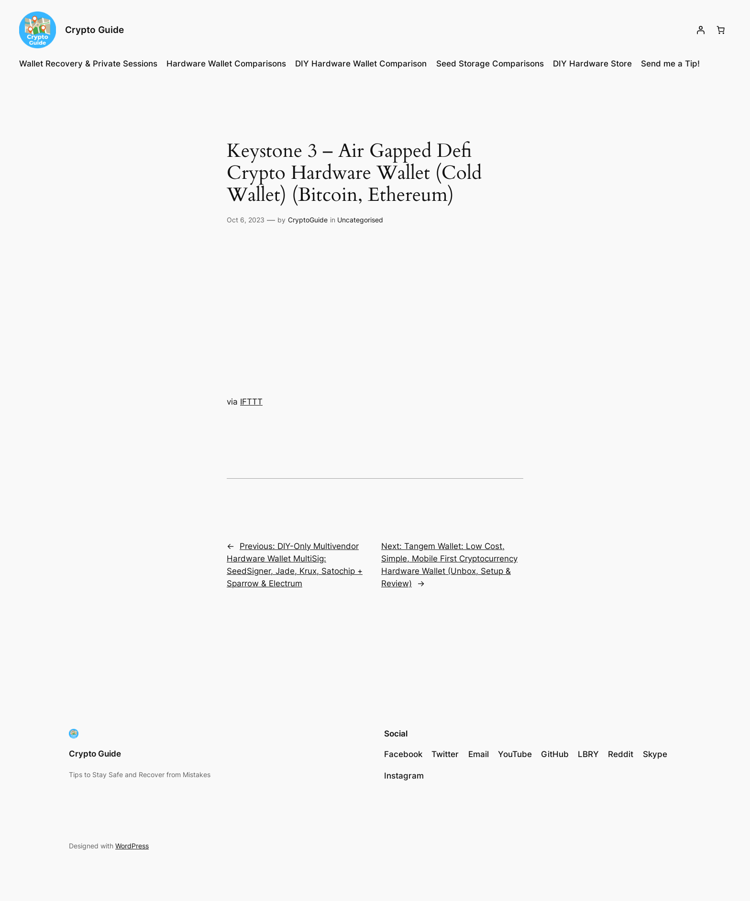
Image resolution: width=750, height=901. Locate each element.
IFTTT (251, 402)
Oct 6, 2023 (246, 220)
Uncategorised (360, 220)
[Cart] (721, 30)
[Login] (701, 30)
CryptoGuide (308, 220)
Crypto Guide (94, 29)
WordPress (132, 846)
